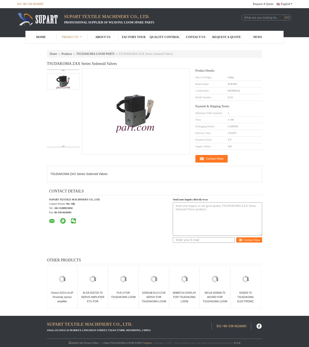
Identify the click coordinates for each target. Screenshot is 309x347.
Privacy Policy (91, 342)
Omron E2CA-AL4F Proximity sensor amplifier (62, 297)
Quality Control (165, 37)
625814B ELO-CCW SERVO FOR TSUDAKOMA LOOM (154, 297)
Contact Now (215, 158)
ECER (237, 342)
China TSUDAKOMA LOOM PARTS (122, 342)
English (286, 4)
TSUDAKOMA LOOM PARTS (95, 53)
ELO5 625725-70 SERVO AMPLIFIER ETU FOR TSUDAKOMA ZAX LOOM (92, 301)
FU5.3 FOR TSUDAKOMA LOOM (123, 295)
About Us (102, 37)
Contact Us (195, 37)
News (257, 37)
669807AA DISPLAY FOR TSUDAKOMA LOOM (184, 297)
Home (41, 37)
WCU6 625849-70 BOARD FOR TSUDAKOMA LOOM (215, 297)
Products (72, 37)
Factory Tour (133, 37)
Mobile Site (75, 342)
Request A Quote (263, 4)
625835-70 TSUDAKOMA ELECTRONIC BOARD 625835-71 (245, 299)
